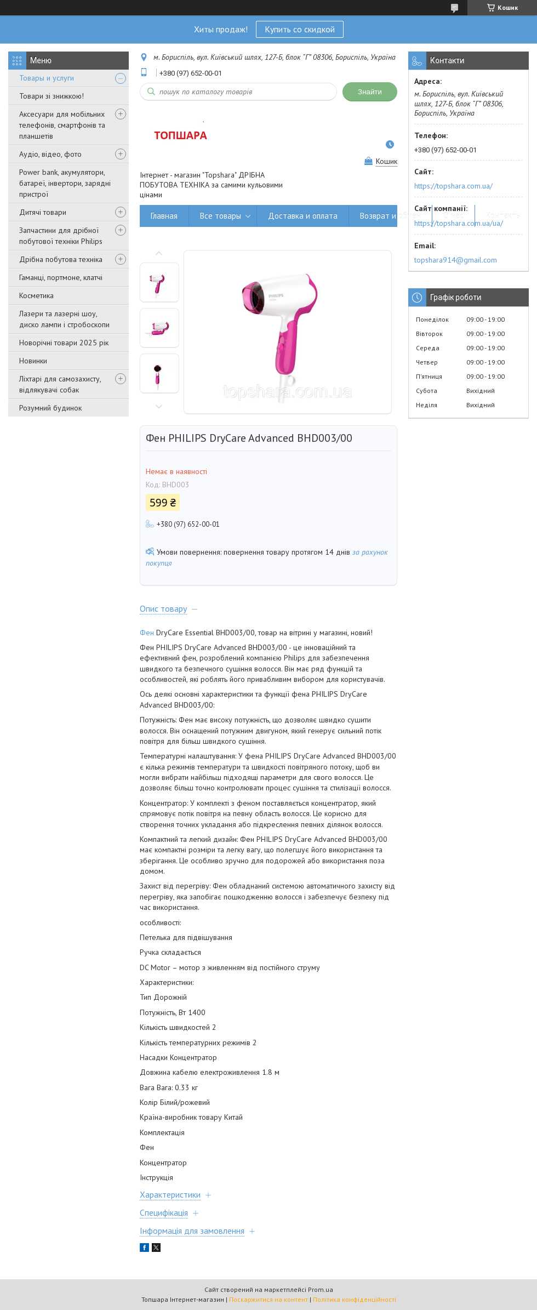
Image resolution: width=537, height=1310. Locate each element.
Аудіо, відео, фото (50, 154)
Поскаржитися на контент (268, 1299)
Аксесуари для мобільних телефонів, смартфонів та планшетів (62, 125)
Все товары (220, 216)
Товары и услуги (46, 78)
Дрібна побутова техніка (60, 259)
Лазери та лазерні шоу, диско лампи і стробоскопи (64, 319)
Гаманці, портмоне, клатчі (60, 277)
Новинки (33, 361)
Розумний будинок (50, 408)
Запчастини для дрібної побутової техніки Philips (60, 235)
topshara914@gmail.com (455, 260)
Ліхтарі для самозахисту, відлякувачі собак (60, 384)
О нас (453, 216)
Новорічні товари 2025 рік (63, 343)
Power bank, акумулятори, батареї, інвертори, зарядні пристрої (65, 183)
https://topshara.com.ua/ (453, 186)
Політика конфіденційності (354, 1299)
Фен (147, 632)
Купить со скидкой (300, 29)
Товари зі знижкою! (51, 96)
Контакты (503, 216)
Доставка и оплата (303, 216)
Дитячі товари (42, 212)
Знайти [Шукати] (370, 92)
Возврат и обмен (390, 216)
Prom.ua (320, 1289)
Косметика (36, 295)
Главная (164, 216)
